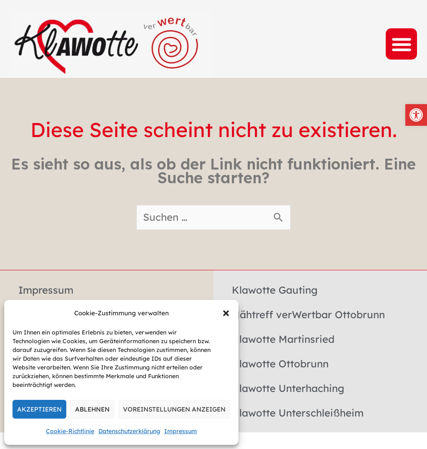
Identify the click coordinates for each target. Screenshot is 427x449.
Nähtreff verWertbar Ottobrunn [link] (308, 314)
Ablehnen (92, 409)
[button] (226, 313)
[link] (416, 115)
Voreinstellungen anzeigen (174, 409)
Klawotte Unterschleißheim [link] (298, 413)
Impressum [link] (180, 431)
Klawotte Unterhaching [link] (288, 388)
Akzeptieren (39, 409)
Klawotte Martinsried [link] (283, 339)
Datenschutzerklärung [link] (129, 431)
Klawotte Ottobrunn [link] (280, 363)
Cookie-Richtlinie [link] (70, 431)
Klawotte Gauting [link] (275, 290)
